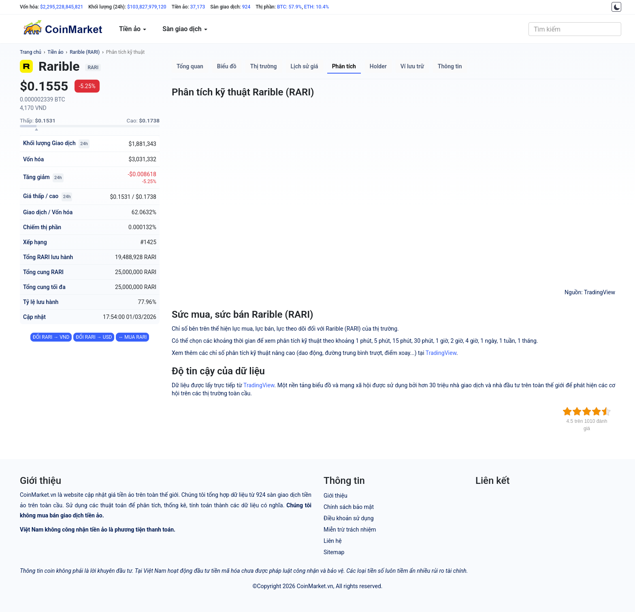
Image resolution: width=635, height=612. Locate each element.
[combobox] (574, 29)
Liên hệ (333, 541)
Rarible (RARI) (85, 52)
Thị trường (263, 66)
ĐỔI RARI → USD (94, 337)
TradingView (441, 353)
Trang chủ (30, 52)
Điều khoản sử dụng (349, 518)
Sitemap (334, 552)
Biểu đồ (227, 66)
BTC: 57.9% (289, 7)
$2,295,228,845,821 (61, 7)
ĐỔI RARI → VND (51, 337)
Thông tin (450, 66)
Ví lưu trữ (412, 66)
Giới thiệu (335, 495)
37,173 (197, 7)
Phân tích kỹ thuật (125, 52)
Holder (378, 66)
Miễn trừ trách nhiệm (350, 529)
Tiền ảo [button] (132, 29)
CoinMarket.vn (315, 586)
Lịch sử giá (304, 66)
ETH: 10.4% (316, 7)
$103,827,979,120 (146, 7)
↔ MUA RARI (132, 337)
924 (246, 7)
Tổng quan (190, 66)
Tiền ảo (55, 52)
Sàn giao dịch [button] (184, 29)
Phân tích (344, 66)
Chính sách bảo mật (349, 507)
